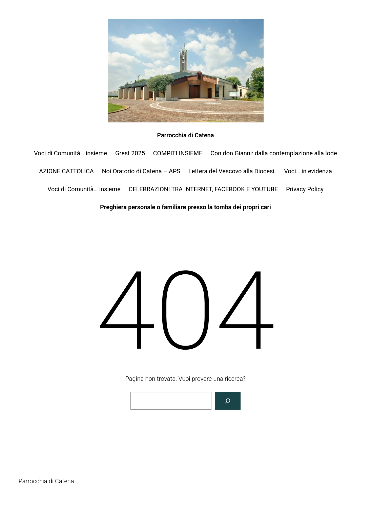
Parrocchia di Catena (185, 135)
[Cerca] (228, 401)
